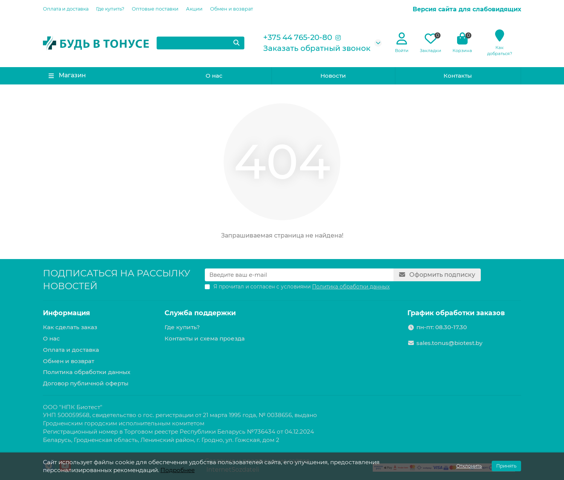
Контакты (458, 75)
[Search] (201, 43)
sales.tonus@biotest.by (449, 343)
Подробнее (177, 470)
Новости (333, 75)
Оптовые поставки (155, 9)
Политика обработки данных (86, 372)
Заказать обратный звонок (316, 48)
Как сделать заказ (70, 327)
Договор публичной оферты (85, 383)
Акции (194, 9)
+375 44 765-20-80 (297, 37)
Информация (66, 313)
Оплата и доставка (65, 9)
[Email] (299, 274)
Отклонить (469, 466)
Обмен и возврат (231, 9)
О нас (214, 75)
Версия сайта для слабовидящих (467, 9)
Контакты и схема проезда (205, 338)
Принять (506, 466)
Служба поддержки (200, 313)
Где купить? (110, 9)
